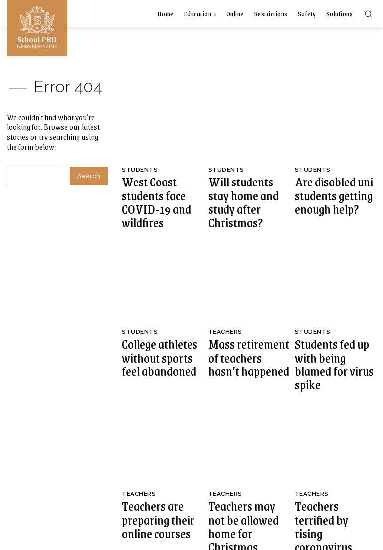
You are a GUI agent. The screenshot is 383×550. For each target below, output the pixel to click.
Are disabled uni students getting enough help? (335, 183)
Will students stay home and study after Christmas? (246, 187)
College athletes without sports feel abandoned (159, 316)
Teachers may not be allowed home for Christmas (240, 453)
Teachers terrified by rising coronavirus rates (332, 448)
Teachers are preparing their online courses (157, 448)
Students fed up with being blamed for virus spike (329, 320)
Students (139, 169)
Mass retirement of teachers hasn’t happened (248, 316)
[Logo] (37, 27)
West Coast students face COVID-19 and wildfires (161, 183)
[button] (368, 14)
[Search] (89, 174)
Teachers (224, 302)
